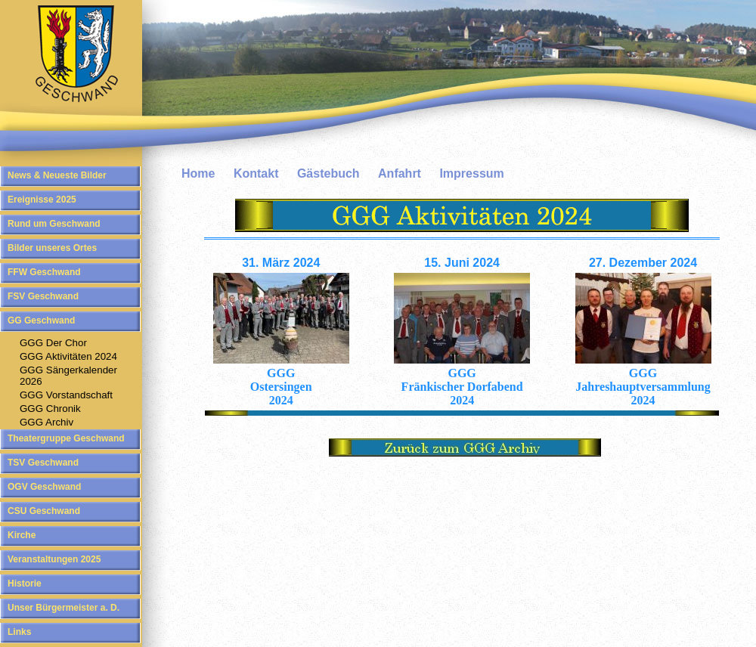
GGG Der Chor (53, 342)
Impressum (471, 173)
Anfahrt (399, 173)
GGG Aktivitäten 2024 (68, 356)
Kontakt (256, 173)
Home (198, 173)
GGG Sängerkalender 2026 (68, 375)
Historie (25, 583)
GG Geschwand (41, 320)
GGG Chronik (50, 408)
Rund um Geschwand (54, 223)
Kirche (22, 535)
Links (19, 632)
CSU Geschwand (44, 511)
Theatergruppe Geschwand (66, 438)
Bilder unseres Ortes (52, 248)
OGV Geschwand (44, 486)
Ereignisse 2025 (42, 199)
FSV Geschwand (43, 296)
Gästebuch (328, 173)
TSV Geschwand (43, 462)
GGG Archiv (46, 422)
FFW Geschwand (44, 272)
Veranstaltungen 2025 (54, 559)
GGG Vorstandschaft (66, 395)
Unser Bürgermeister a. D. (63, 607)
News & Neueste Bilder (57, 175)
